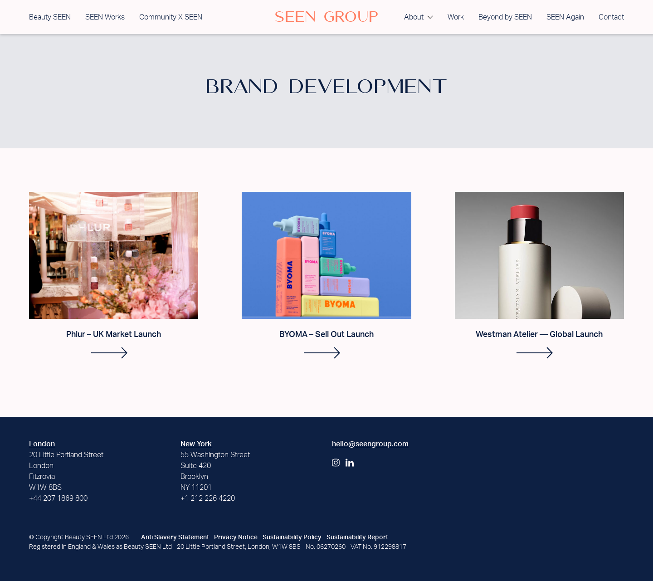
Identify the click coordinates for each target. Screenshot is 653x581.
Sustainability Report (357, 537)
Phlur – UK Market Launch (113, 334)
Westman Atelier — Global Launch (539, 334)
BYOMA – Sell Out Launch (326, 334)
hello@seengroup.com (370, 444)
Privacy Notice (236, 537)
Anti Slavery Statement (175, 537)
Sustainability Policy (292, 537)
